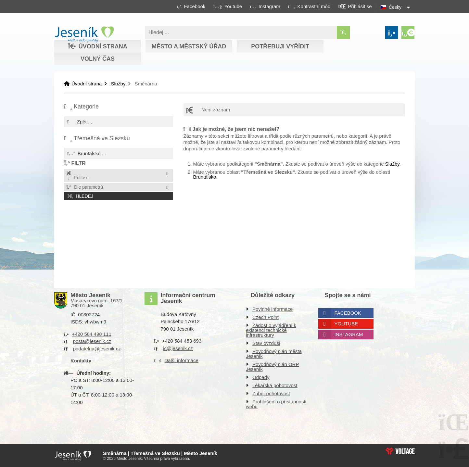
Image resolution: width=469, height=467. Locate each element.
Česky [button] (395, 7)
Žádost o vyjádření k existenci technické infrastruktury (271, 330)
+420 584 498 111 (91, 334)
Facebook (348, 313)
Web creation (400, 451)
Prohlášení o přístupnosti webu (276, 404)
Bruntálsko (204, 177)
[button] (309, 6)
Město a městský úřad (189, 46)
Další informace (181, 360)
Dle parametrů (84, 187)
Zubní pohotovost (271, 393)
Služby (118, 83)
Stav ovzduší (266, 343)
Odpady (261, 377)
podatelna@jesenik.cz (97, 348)
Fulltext (77, 175)
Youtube (346, 323)
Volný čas (98, 59)
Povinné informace (272, 309)
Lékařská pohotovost (274, 385)
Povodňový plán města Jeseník (274, 353)
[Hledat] (343, 32)
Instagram (349, 334)
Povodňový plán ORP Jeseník (272, 366)
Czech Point (265, 317)
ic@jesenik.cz (178, 348)
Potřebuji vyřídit (280, 46)
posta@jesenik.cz (92, 341)
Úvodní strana (84, 34)
